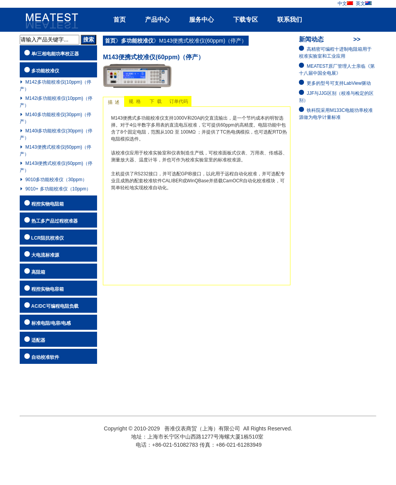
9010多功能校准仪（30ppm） (56, 179)
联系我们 (289, 19)
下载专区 (245, 19)
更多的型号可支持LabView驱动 (339, 83)
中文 (345, 3)
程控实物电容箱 (47, 289)
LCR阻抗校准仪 (47, 238)
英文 (364, 3)
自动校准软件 (45, 357)
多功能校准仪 (45, 71)
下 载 (155, 101)
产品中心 (157, 19)
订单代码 (178, 101)
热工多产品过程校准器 (54, 221)
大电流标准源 (45, 255)
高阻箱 (38, 272)
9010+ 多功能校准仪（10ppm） (58, 189)
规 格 (135, 101)
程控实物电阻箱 (47, 204)
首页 (119, 19)
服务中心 (201, 19)
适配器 (38, 340)
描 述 (113, 102)
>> (356, 39)
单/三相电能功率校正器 (55, 54)
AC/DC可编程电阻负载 (55, 306)
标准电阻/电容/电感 (51, 323)
